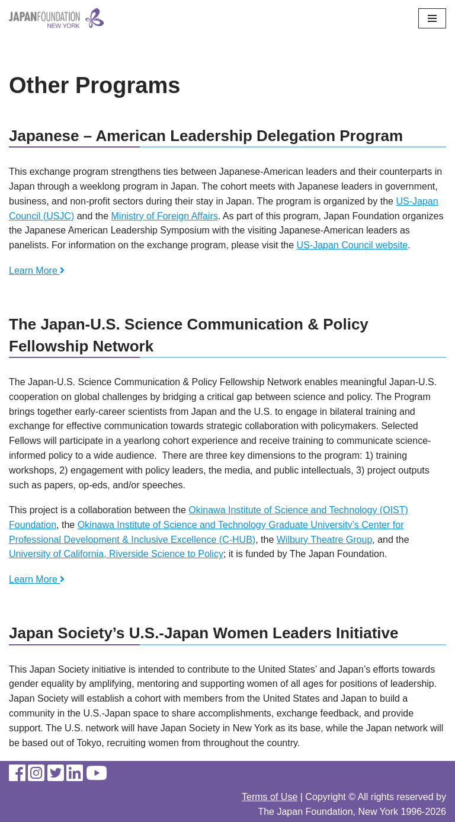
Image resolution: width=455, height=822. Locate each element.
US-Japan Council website (352, 245)
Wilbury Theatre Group (325, 540)
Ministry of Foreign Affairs (164, 216)
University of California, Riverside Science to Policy (116, 554)
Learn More (37, 271)
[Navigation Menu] (432, 18)
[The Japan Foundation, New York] (56, 18)
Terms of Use (269, 797)
